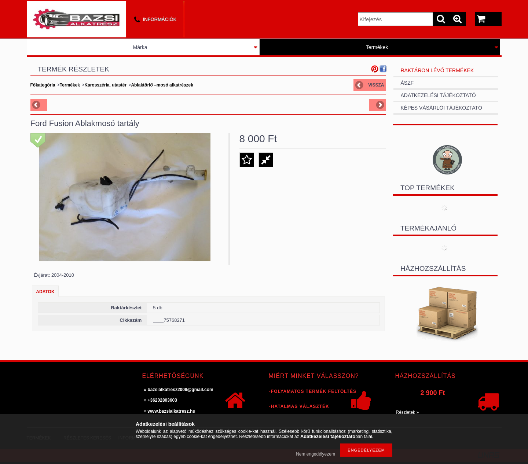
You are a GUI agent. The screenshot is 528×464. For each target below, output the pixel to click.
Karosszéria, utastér (105, 85)
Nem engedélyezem (315, 454)
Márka (140, 47)
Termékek (377, 47)
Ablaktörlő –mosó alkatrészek (162, 85)
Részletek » (407, 412)
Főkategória (42, 85)
